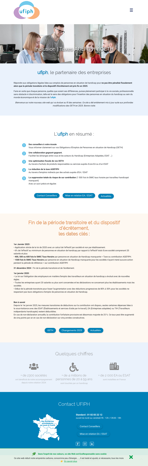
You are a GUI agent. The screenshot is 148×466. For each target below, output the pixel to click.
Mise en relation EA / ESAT (79, 195)
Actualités (106, 196)
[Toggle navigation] (131, 10)
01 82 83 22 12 (94, 414)
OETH (50, 330)
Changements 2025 (72, 330)
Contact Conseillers (47, 195)
